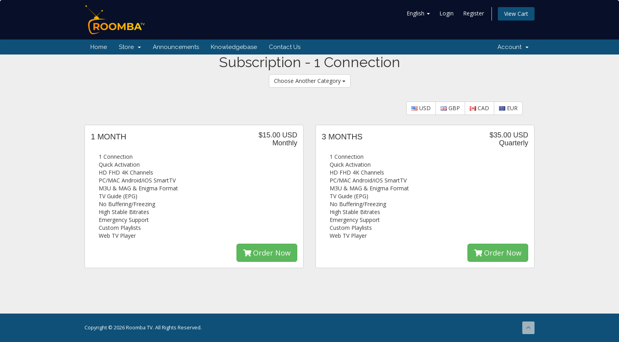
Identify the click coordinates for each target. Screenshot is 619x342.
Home (98, 47)
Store (130, 47)
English (418, 13)
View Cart (516, 13)
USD (421, 108)
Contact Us (284, 47)
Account (513, 47)
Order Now (267, 252)
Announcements (176, 47)
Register (473, 13)
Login (446, 13)
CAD (479, 108)
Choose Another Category (309, 81)
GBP (450, 108)
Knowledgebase (234, 47)
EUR (508, 108)
